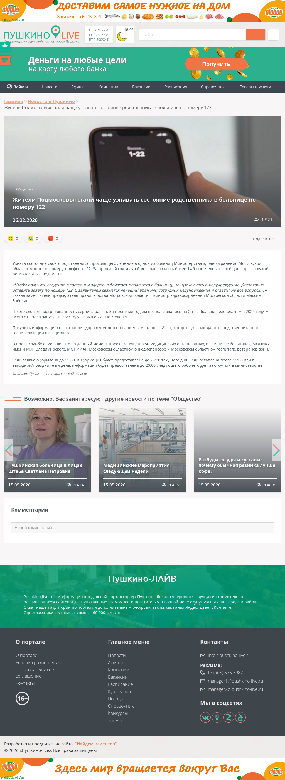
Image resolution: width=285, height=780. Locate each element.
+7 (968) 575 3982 (225, 672)
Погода (115, 699)
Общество (24, 189)
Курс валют (119, 691)
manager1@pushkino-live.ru (235, 681)
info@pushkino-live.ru (229, 655)
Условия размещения (38, 662)
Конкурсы (118, 713)
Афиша (78, 86)
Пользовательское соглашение (35, 673)
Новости (50, 86)
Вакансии (141, 86)
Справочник (213, 86)
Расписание (120, 684)
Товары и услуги (255, 86)
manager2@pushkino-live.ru (235, 689)
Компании (108, 86)
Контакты (25, 683)
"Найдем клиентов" (96, 743)
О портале (26, 655)
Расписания (175, 86)
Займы (115, 720)
